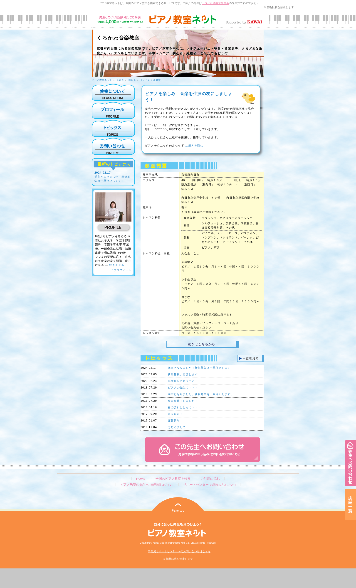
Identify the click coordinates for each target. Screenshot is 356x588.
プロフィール (121, 270)
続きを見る (116, 265)
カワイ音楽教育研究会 (215, 3)
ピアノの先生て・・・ (183, 387)
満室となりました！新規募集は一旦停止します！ (201, 367)
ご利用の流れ (210, 478)
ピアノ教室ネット (102, 80)
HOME (141, 478)
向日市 (132, 80)
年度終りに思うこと (181, 381)
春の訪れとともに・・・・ (186, 407)
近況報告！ (175, 414)
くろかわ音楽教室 (150, 80)
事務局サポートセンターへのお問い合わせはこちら (179, 551)
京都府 (120, 80)
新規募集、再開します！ (184, 374)
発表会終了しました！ (183, 400)
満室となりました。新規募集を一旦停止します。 (201, 394)
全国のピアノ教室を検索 (173, 478)
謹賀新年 (174, 420)
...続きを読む (193, 145)
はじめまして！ (178, 427)
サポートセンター (209, 484)
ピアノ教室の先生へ (146, 484)
